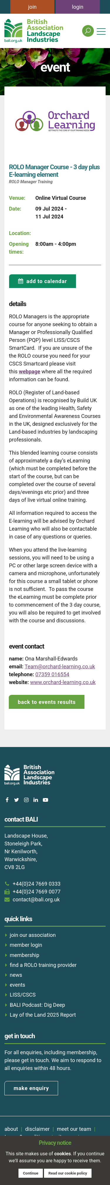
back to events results (47, 702)
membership (24, 955)
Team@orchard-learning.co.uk (60, 666)
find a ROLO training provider (43, 965)
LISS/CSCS (22, 995)
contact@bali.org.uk (36, 899)
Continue (30, 1173)
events (17, 985)
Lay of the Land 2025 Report (43, 1015)
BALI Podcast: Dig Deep (37, 1005)
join (32, 7)
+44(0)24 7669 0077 (36, 892)
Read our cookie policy (67, 1173)
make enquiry (31, 1088)
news (16, 975)
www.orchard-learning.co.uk (63, 682)
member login (26, 945)
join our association (33, 935)
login (77, 7)
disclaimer (37, 1129)
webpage (29, 371)
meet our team (74, 1129)
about (11, 1129)
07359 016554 (52, 674)
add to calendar (46, 281)
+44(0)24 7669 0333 (36, 884)
